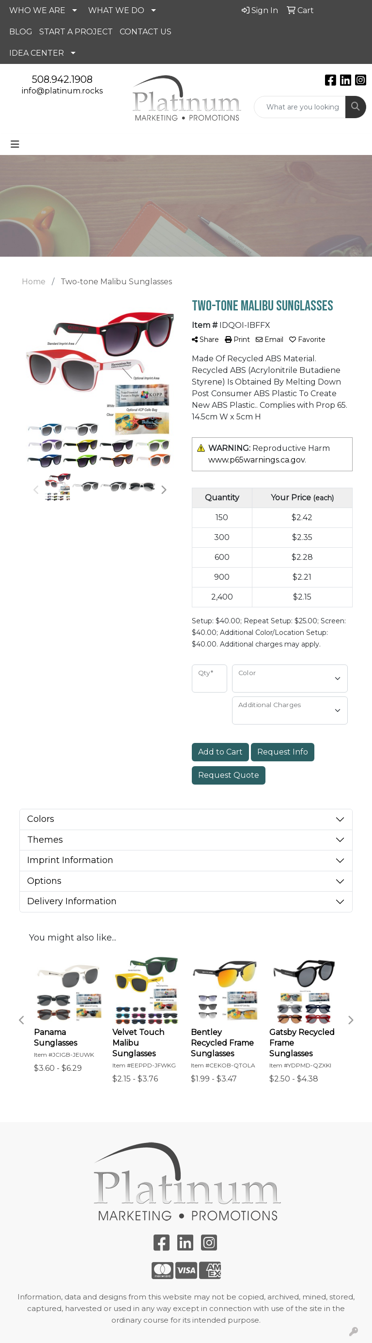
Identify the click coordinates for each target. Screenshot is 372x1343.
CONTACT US (145, 31)
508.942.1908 (62, 79)
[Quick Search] (300, 107)
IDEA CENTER (36, 53)
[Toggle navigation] (15, 144)
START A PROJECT (76, 31)
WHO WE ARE (37, 10)
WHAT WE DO (116, 10)
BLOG (20, 31)
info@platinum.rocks (62, 90)
